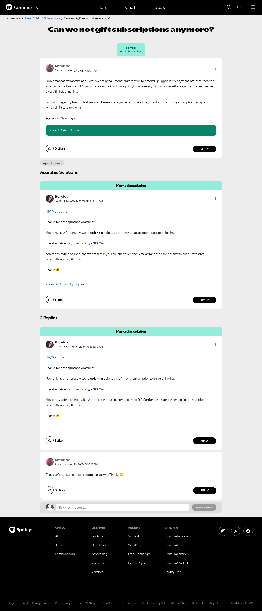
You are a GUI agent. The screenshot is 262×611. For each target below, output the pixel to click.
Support (133, 536)
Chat (130, 7)
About (59, 536)
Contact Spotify (138, 563)
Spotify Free (172, 572)
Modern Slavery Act (153, 603)
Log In (241, 7)
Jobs (58, 545)
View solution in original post (65, 284)
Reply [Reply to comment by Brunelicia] (204, 300)
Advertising (99, 554)
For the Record (65, 554)
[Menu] (253, 7)
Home (27, 18)
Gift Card (99, 243)
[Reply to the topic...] (122, 507)
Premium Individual (177, 536)
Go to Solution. (69, 130)
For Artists (99, 536)
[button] (215, 68)
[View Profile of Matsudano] (63, 66)
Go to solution (132, 51)
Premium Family (175, 554)
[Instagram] (223, 531)
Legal (12, 603)
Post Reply (204, 507)
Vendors (97, 572)
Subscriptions (52, 18)
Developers (100, 545)
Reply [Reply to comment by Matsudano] (204, 149)
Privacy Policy (62, 603)
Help (102, 7)
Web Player (136, 545)
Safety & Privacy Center (35, 603)
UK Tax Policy (178, 603)
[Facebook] (248, 531)
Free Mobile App (139, 554)
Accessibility (129, 603)
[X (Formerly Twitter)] (235, 531)
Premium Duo (173, 545)
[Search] (229, 7)
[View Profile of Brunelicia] (61, 196)
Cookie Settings (86, 603)
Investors (98, 563)
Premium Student (176, 563)
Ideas (159, 7)
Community (22, 7)
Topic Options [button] (51, 163)
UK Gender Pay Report (205, 603)
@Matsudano (58, 211)
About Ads (109, 603)
